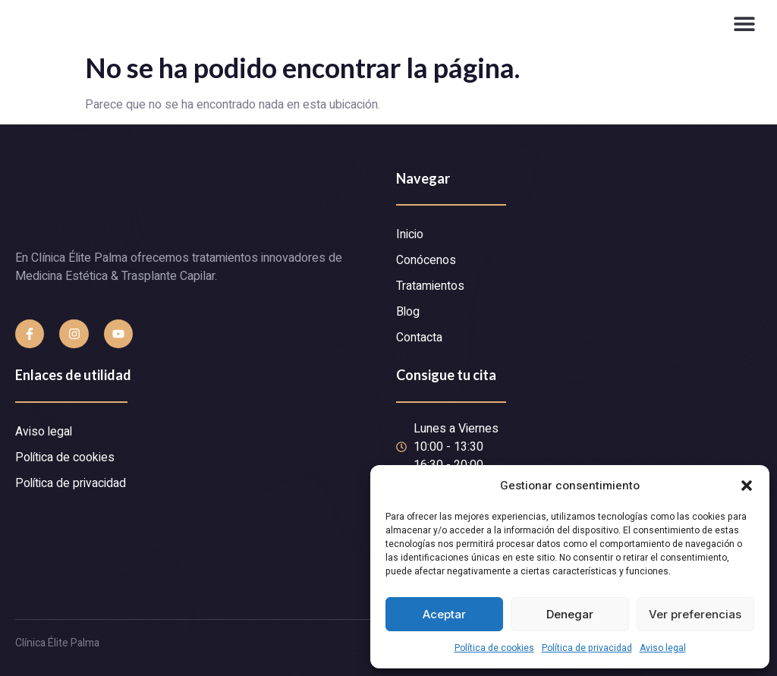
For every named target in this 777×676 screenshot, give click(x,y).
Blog (408, 312)
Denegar (569, 614)
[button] (746, 485)
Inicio (409, 235)
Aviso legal (663, 648)
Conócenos (426, 261)
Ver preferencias (695, 614)
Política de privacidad (587, 648)
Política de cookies (494, 648)
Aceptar (444, 614)
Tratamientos (430, 287)
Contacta (419, 338)
